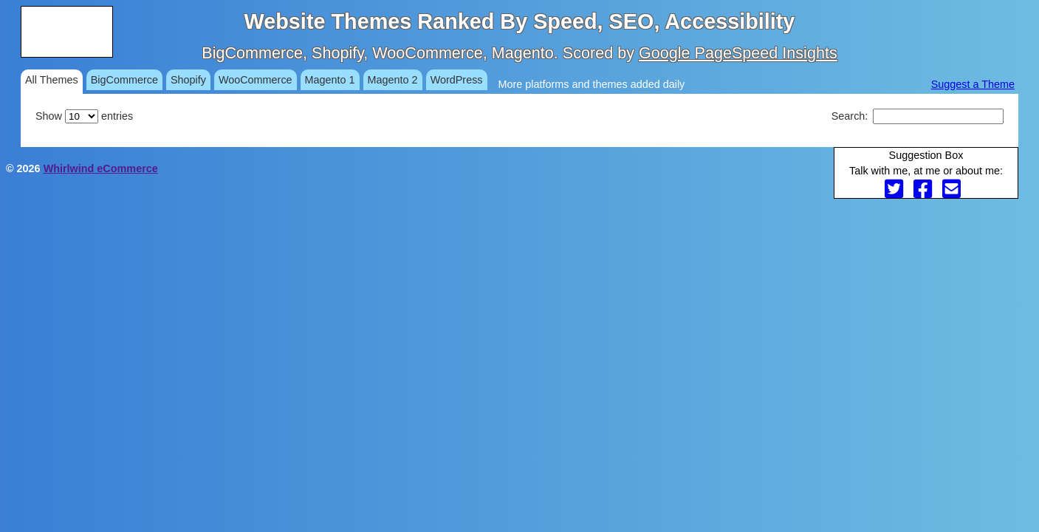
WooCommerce (255, 80)
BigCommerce (124, 80)
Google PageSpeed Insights (738, 53)
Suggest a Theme (973, 84)
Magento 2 (393, 80)
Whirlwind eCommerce (101, 168)
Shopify (188, 80)
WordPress (457, 80)
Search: (917, 116)
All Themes (51, 80)
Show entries (84, 116)
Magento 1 (330, 80)
